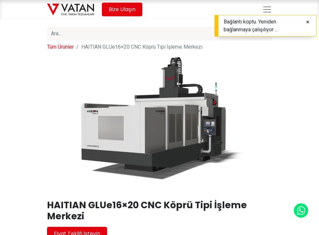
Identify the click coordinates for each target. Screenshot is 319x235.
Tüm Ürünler (60, 47)
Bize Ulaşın (122, 9)
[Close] (307, 22)
